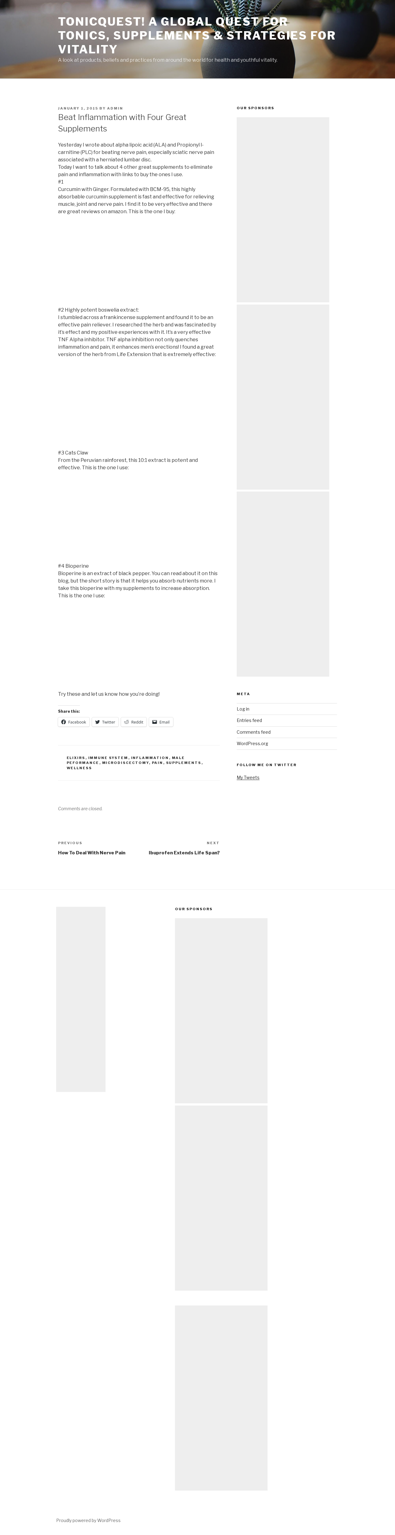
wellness (79, 768)
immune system (108, 758)
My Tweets (248, 777)
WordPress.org (252, 743)
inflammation (150, 758)
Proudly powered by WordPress (88, 1520)
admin (115, 108)
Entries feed (249, 720)
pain (157, 763)
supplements (184, 763)
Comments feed (254, 732)
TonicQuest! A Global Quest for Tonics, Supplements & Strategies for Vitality (197, 35)
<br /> (76, 260)
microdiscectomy (125, 763)
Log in (243, 708)
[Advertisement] (283, 209)
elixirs (76, 758)
